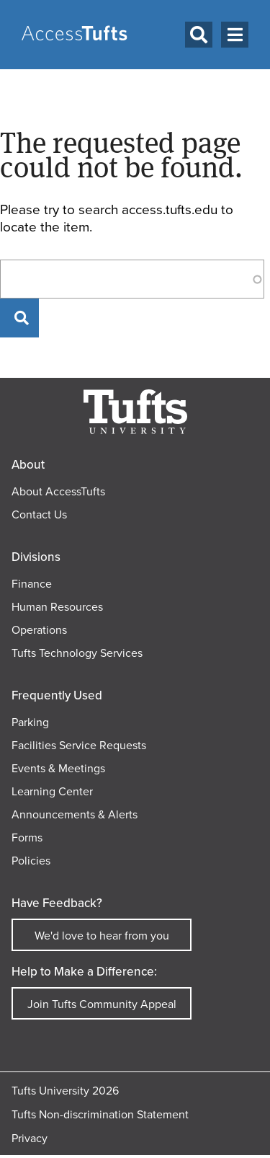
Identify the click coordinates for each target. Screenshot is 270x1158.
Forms (27, 837)
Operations (39, 630)
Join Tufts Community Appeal (101, 1004)
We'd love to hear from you (102, 935)
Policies (31, 860)
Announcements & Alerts (75, 814)
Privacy (30, 1138)
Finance (32, 583)
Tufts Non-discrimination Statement (100, 1114)
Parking (30, 722)
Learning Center (52, 791)
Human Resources (57, 606)
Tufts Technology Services (77, 653)
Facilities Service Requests (79, 745)
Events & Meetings (58, 768)
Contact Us (39, 514)
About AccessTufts (58, 491)
